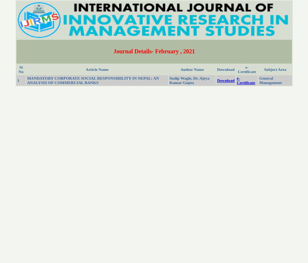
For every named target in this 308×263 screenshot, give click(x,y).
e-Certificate (246, 80)
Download (226, 80)
